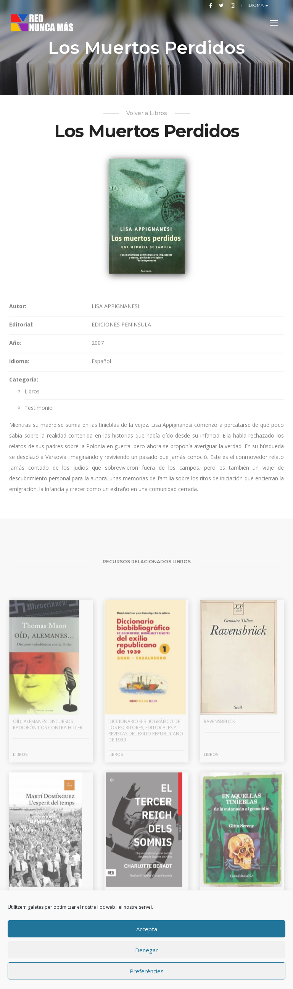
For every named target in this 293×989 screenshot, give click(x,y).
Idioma (257, 5)
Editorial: (21, 374)
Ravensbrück (219, 787)
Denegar (146, 950)
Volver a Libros (146, 113)
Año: (15, 393)
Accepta (146, 929)
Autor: (17, 356)
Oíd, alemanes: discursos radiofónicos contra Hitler (47, 790)
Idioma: (19, 411)
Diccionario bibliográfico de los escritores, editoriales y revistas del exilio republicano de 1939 (145, 796)
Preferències (147, 971)
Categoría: (23, 429)
